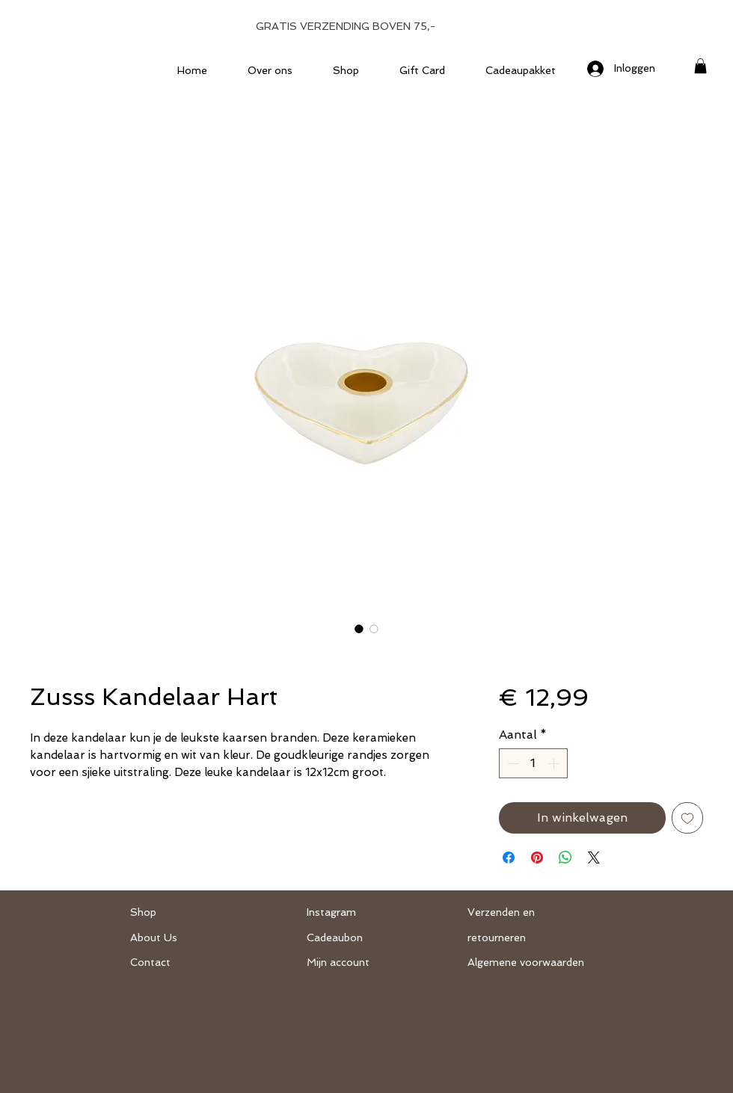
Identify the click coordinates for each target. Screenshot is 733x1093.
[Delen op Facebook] (509, 857)
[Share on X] (594, 857)
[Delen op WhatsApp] (565, 857)
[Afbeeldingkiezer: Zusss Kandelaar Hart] (359, 628)
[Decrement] (511, 763)
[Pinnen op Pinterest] (537, 857)
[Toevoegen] (687, 818)
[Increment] (555, 763)
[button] (700, 65)
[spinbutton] (533, 763)
